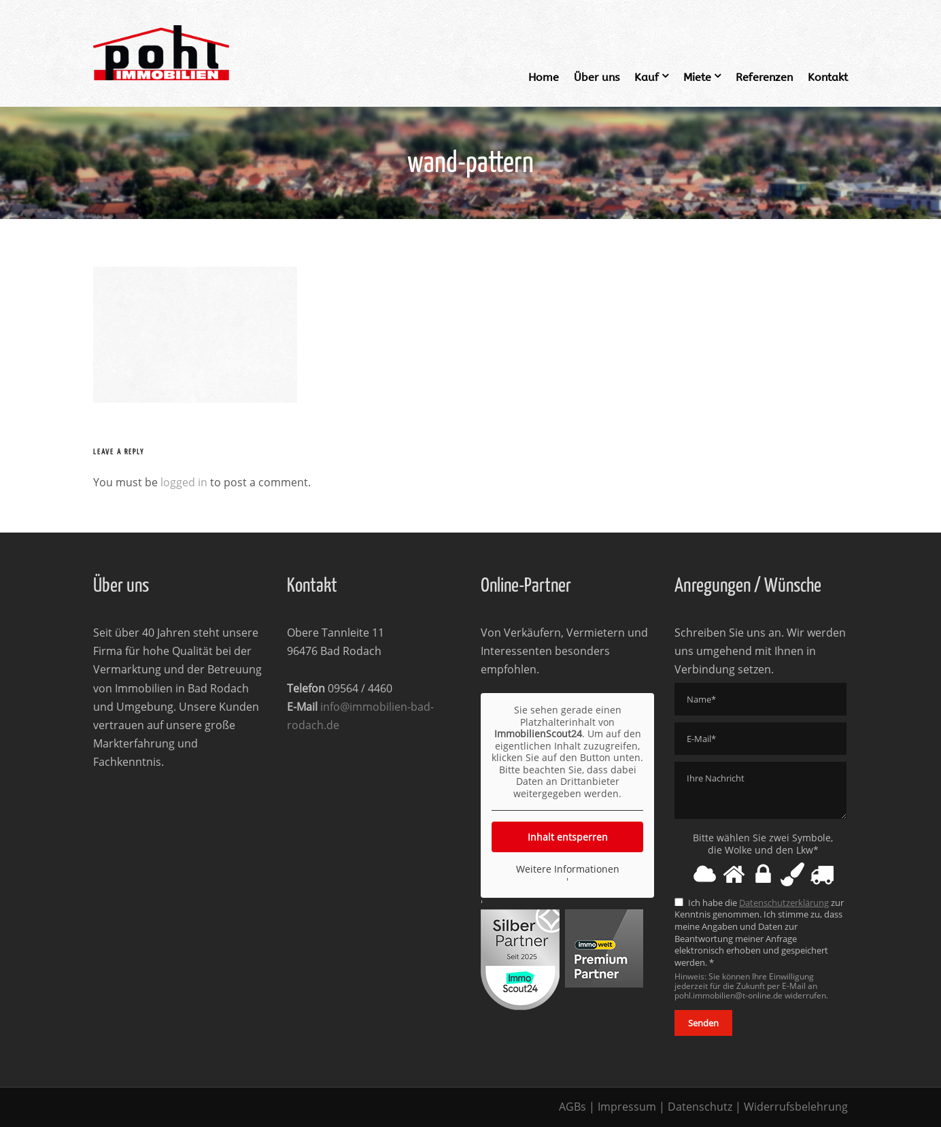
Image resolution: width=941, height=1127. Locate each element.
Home (543, 77)
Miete (697, 77)
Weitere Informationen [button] (567, 869)
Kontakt (828, 77)
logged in (183, 482)
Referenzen (764, 77)
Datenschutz (700, 1106)
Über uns (596, 77)
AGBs (572, 1106)
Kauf (646, 77)
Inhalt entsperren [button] (568, 836)
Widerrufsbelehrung (796, 1106)
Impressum (627, 1106)
